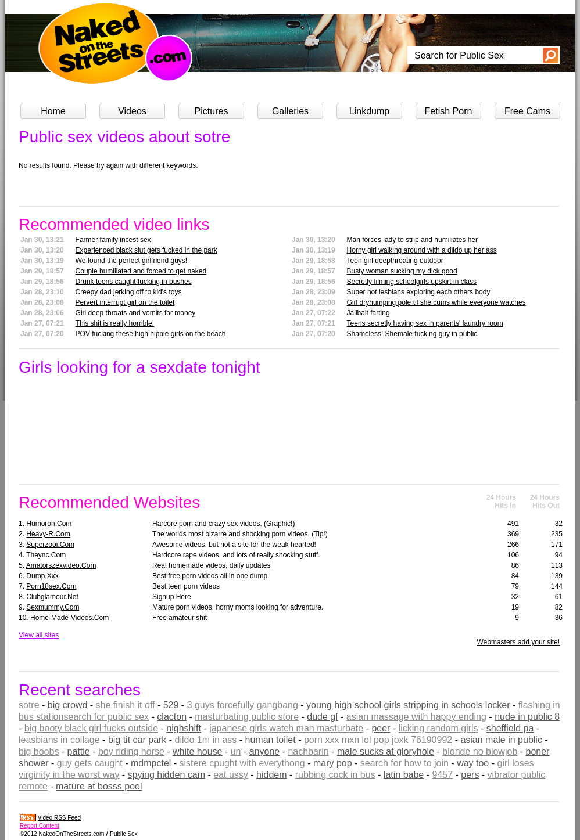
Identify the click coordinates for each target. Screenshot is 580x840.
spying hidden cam (166, 775)
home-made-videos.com (69, 618)
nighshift (183, 728)
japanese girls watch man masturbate (286, 728)
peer (380, 728)
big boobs (39, 751)
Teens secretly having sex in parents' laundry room (425, 323)
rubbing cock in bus (335, 775)
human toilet (270, 740)
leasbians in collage (59, 740)
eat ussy (230, 775)
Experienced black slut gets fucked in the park (146, 250)
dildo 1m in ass (206, 740)
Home (53, 111)
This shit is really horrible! (115, 323)
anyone (264, 751)
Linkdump (369, 111)
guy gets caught (90, 763)
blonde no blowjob (479, 751)
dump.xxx (42, 576)
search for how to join (404, 763)
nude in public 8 (527, 717)
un (236, 751)
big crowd (67, 705)
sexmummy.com (52, 607)
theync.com (46, 555)
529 (171, 705)
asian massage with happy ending (416, 717)
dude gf (322, 717)
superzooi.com (50, 544)
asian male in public (501, 740)
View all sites (39, 635)
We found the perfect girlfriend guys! (132, 261)
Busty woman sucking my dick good (402, 271)
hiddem (271, 775)
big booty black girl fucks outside (91, 728)
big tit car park (137, 740)
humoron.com (48, 524)
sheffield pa (510, 728)
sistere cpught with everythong (242, 763)
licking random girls (438, 728)
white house (197, 751)
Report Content (39, 826)
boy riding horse (131, 751)
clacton (172, 717)
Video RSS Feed (59, 817)
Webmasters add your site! (518, 642)
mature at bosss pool (99, 786)
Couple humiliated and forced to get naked (141, 271)
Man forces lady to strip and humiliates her (412, 240)
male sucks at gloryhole (385, 751)
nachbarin (308, 751)
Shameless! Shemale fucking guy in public (412, 334)
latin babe (404, 775)
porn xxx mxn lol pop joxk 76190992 (378, 740)
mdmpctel (151, 763)
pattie (78, 751)
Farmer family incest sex (113, 240)
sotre (29, 705)
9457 (442, 775)
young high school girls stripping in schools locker (408, 705)
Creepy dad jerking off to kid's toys (129, 292)
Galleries (290, 111)
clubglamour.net (52, 597)
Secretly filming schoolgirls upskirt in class (412, 281)
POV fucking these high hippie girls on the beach (151, 334)
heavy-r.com (48, 534)
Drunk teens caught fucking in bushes (134, 281)
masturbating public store (247, 717)
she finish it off (125, 705)
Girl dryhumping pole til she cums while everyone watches (436, 302)
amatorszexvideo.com (61, 565)
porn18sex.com (51, 586)
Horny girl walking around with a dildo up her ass (422, 250)
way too (473, 763)
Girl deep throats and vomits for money (136, 313)
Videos (132, 111)
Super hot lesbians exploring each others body (419, 292)
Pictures (211, 111)
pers (470, 775)
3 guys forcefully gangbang (242, 705)
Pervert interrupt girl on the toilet (125, 302)
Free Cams (527, 111)
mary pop (332, 763)
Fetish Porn (448, 111)
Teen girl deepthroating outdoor (395, 261)
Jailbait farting (368, 313)
